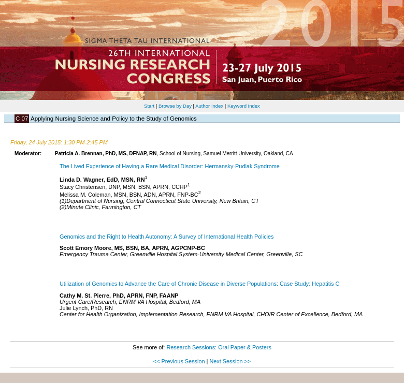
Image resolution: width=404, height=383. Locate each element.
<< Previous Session (179, 361)
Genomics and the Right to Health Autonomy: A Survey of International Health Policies (166, 236)
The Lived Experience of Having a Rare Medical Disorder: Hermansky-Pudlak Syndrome (170, 166)
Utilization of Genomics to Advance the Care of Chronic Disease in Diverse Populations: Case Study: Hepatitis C (199, 284)
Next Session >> (230, 361)
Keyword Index (243, 106)
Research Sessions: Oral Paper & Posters (218, 347)
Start (149, 106)
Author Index (209, 106)
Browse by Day (175, 106)
